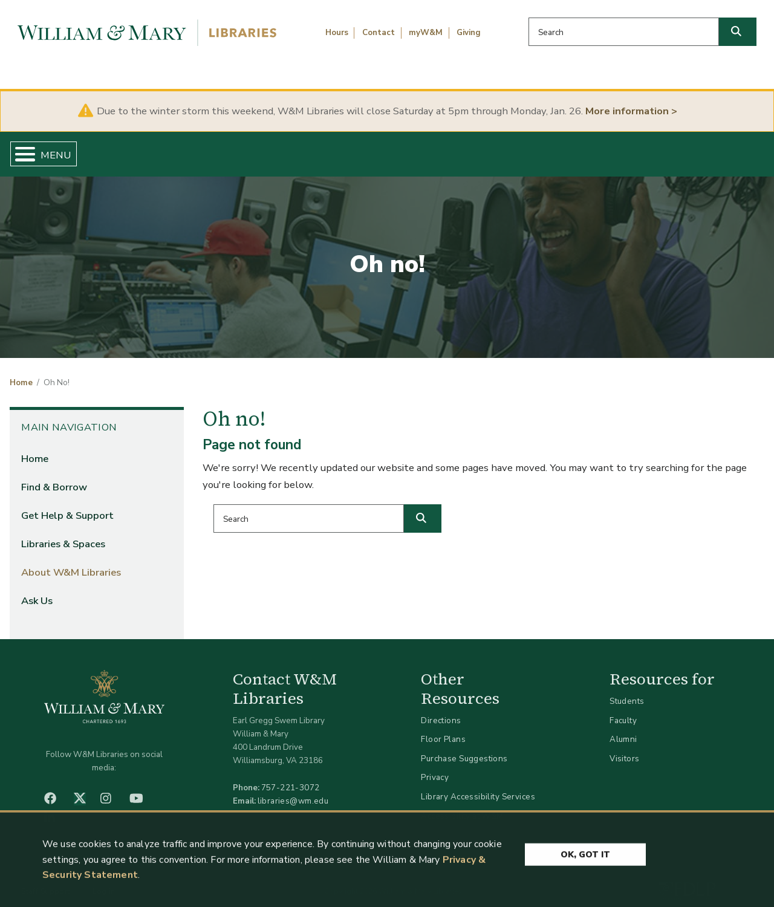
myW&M (426, 32)
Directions (441, 710)
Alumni (623, 729)
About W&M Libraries (591, 149)
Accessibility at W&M (462, 805)
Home (58, 149)
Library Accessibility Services (478, 786)
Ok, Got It (585, 857)
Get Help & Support (295, 149)
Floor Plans (443, 729)
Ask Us (713, 149)
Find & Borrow (159, 149)
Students (627, 691)
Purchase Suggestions (464, 748)
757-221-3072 (290, 777)
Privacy (435, 767)
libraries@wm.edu (293, 790)
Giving (469, 32)
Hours (336, 32)
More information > (631, 111)
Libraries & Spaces (441, 149)
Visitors (624, 748)
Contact (378, 32)
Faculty (623, 710)
